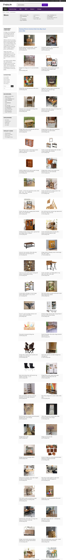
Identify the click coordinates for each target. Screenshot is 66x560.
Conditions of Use (6, 550)
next (23, 19)
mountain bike (24, 15)
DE (24, 550)
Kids (20, 9)
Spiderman (7, 120)
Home (5, 9)
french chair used (37, 19)
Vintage (39, 9)
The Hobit (7, 121)
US (29, 550)
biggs (23, 20)
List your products (22, 544)
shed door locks (50, 19)
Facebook (15, 0)
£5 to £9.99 (6, 78)
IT (27, 550)
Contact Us (20, 541)
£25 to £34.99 (7, 81)
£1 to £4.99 (6, 77)
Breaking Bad (8, 130)
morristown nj (36, 15)
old (50, 16)
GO (13, 86)
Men (26, 9)
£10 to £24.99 (7, 79)
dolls (34, 16)
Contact (52, 0)
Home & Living (13, 9)
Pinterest (21, 0)
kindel (23, 16)
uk (61, 0)
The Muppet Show (9, 134)
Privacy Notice (12, 550)
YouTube (5, 0)
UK (20, 550)
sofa (21, 17)
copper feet (51, 15)
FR (22, 550)
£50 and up (6, 83)
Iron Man (7, 122)
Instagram (26, 0)
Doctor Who (7, 133)
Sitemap (56, 0)
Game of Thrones (8, 132)
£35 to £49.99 (7, 82)
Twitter (10, 0)
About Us (20, 540)
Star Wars (7, 117)
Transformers (8, 118)
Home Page (20, 542)
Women (32, 9)
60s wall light (36, 17)
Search (45, 5)
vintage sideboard (52, 17)
